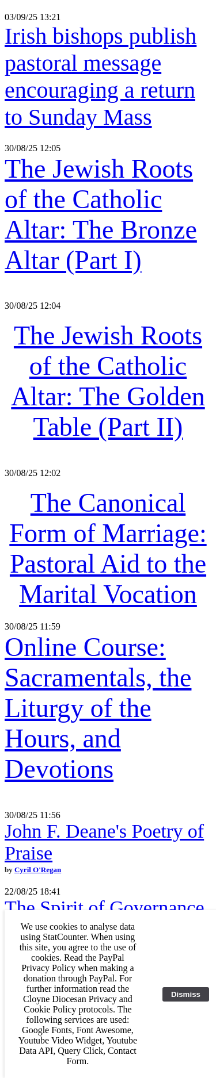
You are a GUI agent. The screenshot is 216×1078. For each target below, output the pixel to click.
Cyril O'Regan (37, 869)
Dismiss (185, 994)
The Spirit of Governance (104, 907)
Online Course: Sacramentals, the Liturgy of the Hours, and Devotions (98, 708)
